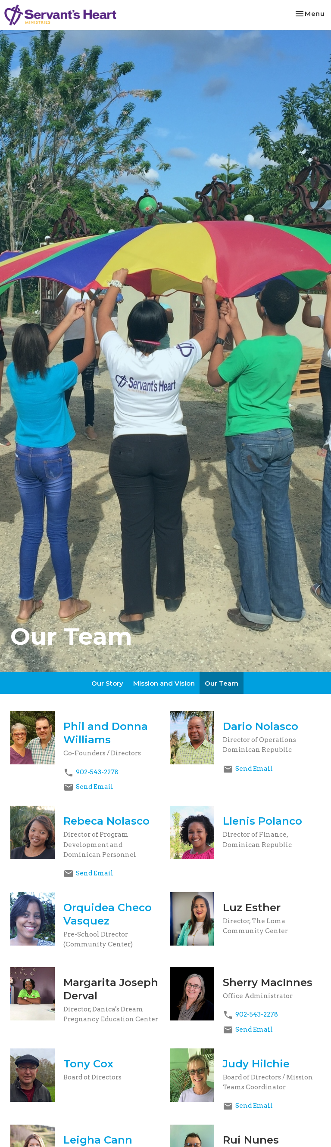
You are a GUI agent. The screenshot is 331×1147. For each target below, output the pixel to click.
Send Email (94, 787)
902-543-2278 (97, 772)
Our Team (221, 683)
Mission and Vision (164, 683)
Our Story (107, 683)
